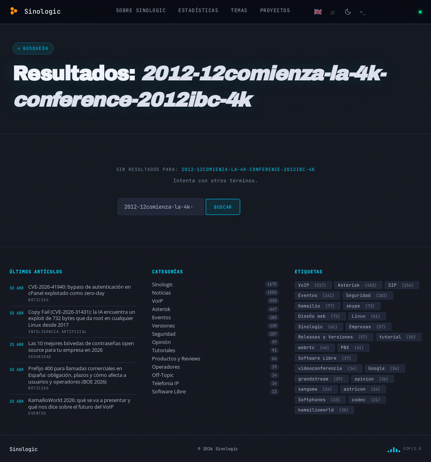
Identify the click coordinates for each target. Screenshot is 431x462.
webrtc (314, 347)
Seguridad (215, 334)
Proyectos (275, 10)
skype (361, 306)
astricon (363, 389)
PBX (353, 347)
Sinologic (215, 284)
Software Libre (215, 391)
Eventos (215, 317)
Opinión (215, 342)
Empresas (368, 327)
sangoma (316, 389)
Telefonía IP (215, 383)
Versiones (215, 325)
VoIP (215, 301)
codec (367, 400)
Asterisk (215, 309)
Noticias (215, 292)
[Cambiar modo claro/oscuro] (348, 11)
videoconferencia (328, 368)
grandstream (321, 379)
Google (385, 368)
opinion (373, 379)
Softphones (320, 400)
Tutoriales (215, 350)
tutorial (398, 337)
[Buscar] (333, 11)
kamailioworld (324, 410)
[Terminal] (362, 11)
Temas (239, 10)
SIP (402, 285)
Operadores (215, 367)
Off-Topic (215, 375)
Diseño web (320, 316)
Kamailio (317, 306)
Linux (367, 316)
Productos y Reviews (215, 358)
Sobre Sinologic (141, 10)
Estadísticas (198, 10)
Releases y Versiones (334, 337)
